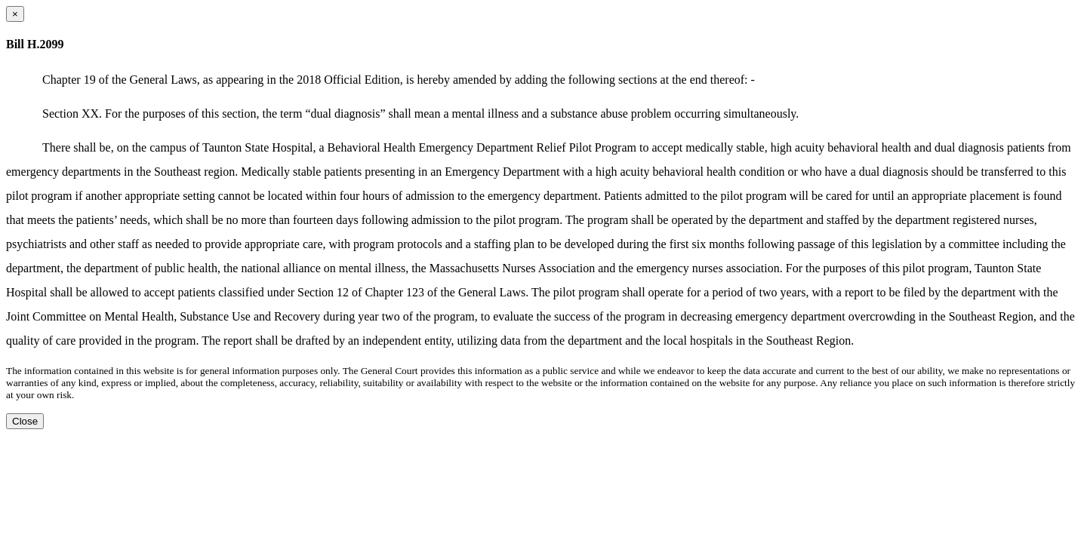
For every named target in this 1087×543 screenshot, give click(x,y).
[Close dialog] (15, 14)
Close (25, 421)
